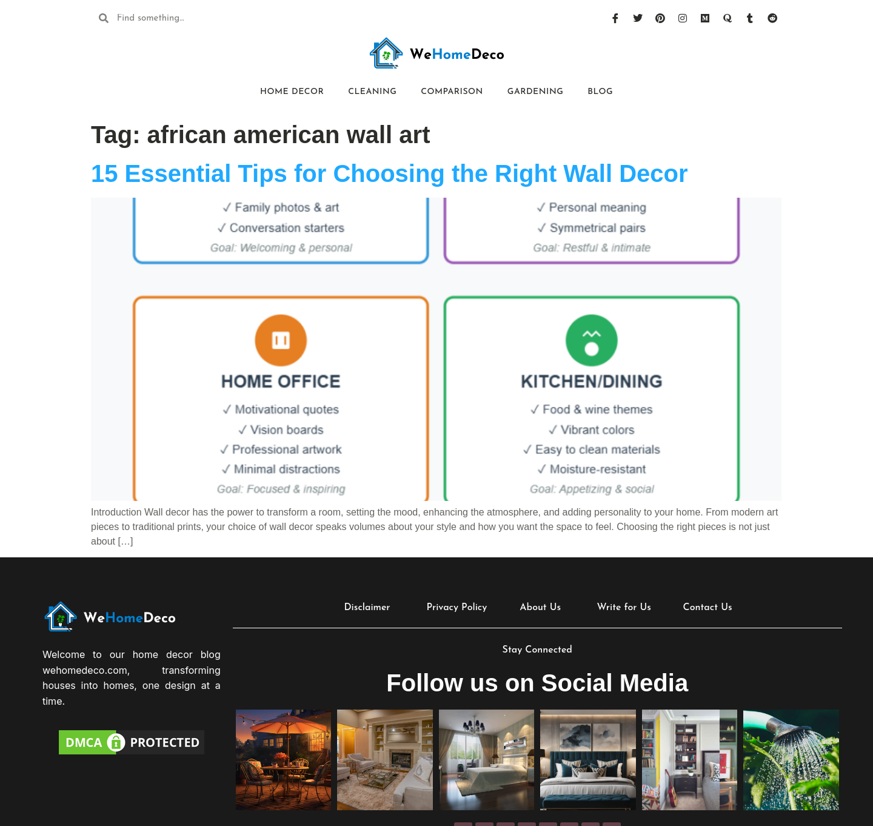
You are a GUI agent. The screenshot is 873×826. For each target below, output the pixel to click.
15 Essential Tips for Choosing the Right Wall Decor (389, 173)
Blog (600, 91)
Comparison (452, 91)
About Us (540, 608)
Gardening (535, 91)
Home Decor (292, 91)
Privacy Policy (456, 608)
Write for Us (624, 608)
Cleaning (372, 91)
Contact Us (707, 608)
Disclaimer (367, 608)
